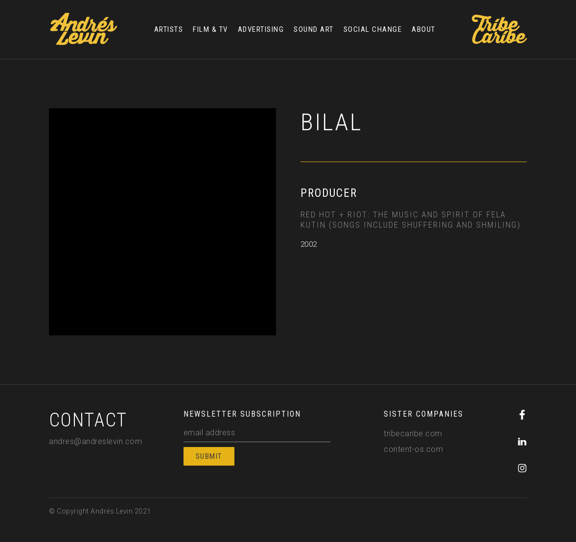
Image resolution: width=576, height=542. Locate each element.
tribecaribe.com (413, 433)
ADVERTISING (261, 29)
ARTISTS (169, 29)
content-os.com (413, 449)
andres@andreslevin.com (95, 441)
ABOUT (424, 29)
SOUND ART (314, 29)
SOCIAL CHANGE (373, 29)
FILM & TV (210, 29)
